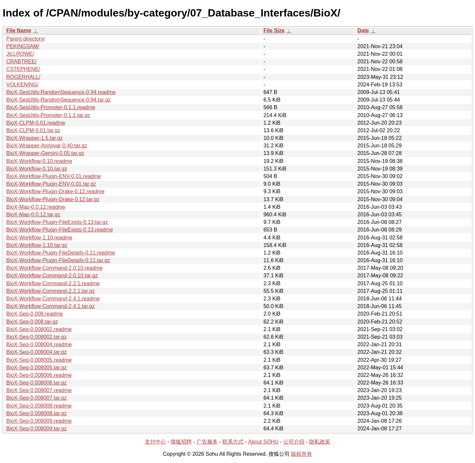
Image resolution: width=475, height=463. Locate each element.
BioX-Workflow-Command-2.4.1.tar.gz (50, 306)
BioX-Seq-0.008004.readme (39, 344)
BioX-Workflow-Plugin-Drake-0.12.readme (55, 191)
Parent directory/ (25, 39)
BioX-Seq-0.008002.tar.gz (36, 337)
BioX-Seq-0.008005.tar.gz (36, 367)
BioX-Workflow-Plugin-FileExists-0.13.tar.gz (57, 222)
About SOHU (263, 442)
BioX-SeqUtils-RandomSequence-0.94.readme (61, 92)
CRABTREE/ (21, 61)
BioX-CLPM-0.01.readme (35, 123)
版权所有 (301, 454)
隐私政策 (319, 442)
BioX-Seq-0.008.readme (34, 314)
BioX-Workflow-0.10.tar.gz (36, 168)
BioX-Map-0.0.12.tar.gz (33, 214)
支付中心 (155, 442)
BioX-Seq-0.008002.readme (39, 329)
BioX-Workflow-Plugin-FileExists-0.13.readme (59, 229)
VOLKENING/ (22, 84)
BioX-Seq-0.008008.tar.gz (36, 413)
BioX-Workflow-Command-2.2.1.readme (53, 283)
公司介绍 (293, 442)
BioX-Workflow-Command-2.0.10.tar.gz (52, 275)
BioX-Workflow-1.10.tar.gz (36, 245)
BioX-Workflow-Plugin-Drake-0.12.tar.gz (52, 199)
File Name (18, 30)
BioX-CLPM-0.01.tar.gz (33, 130)
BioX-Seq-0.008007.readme (39, 390)
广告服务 (207, 442)
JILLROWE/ (20, 54)
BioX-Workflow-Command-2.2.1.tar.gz (50, 291)
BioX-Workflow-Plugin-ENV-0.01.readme (53, 176)
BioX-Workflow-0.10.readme (39, 161)
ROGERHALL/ (23, 77)
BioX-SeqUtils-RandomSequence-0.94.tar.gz (58, 100)
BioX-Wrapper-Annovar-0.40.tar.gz (46, 145)
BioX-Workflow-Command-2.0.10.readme (54, 268)
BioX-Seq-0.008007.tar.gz (36, 398)
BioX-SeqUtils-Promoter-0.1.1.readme (50, 107)
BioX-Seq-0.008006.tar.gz (36, 383)
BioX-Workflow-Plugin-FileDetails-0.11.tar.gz (58, 260)
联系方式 (232, 442)
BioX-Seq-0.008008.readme (39, 406)
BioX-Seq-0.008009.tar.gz (36, 428)
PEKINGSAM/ (22, 46)
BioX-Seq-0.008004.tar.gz (36, 352)
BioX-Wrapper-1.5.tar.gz (34, 138)
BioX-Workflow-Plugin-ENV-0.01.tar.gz (51, 184)
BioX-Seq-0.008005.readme (39, 360)
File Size (274, 30)
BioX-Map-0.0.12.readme (35, 207)
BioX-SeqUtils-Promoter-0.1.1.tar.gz (48, 115)
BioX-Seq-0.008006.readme (39, 375)
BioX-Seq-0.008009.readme (39, 421)
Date (363, 30)
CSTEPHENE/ (23, 69)
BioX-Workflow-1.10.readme (39, 237)
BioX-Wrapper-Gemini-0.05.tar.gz (45, 153)
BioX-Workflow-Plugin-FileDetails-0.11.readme (60, 253)
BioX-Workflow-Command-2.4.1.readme (53, 298)
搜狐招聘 (181, 442)
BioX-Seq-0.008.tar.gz (32, 321)
